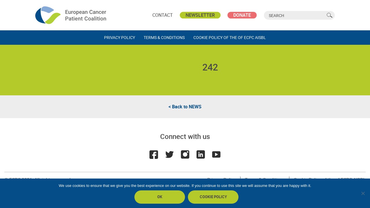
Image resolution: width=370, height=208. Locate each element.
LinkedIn (200, 154)
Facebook (153, 154)
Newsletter (200, 15)
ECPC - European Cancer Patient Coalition (71, 15)
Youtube (216, 154)
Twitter (169, 154)
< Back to (185, 106)
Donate (242, 15)
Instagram (185, 154)
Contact (162, 15)
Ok (159, 196)
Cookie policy (213, 196)
